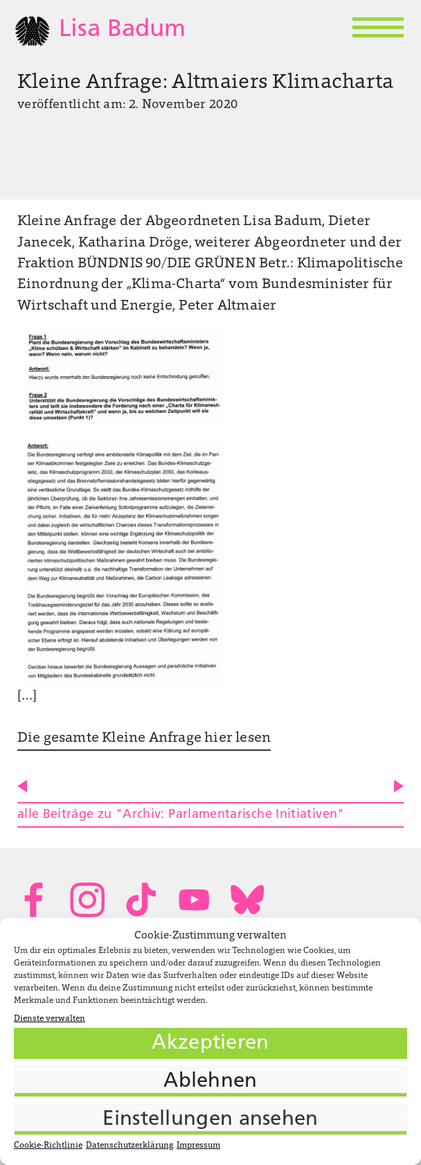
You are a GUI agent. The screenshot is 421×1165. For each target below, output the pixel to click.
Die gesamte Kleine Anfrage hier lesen (144, 738)
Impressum (198, 1145)
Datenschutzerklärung (129, 1145)
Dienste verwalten (49, 1019)
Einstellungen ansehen (210, 1120)
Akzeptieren (210, 1043)
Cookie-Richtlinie (48, 1145)
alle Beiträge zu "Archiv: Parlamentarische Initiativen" (181, 814)
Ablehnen (210, 1081)
